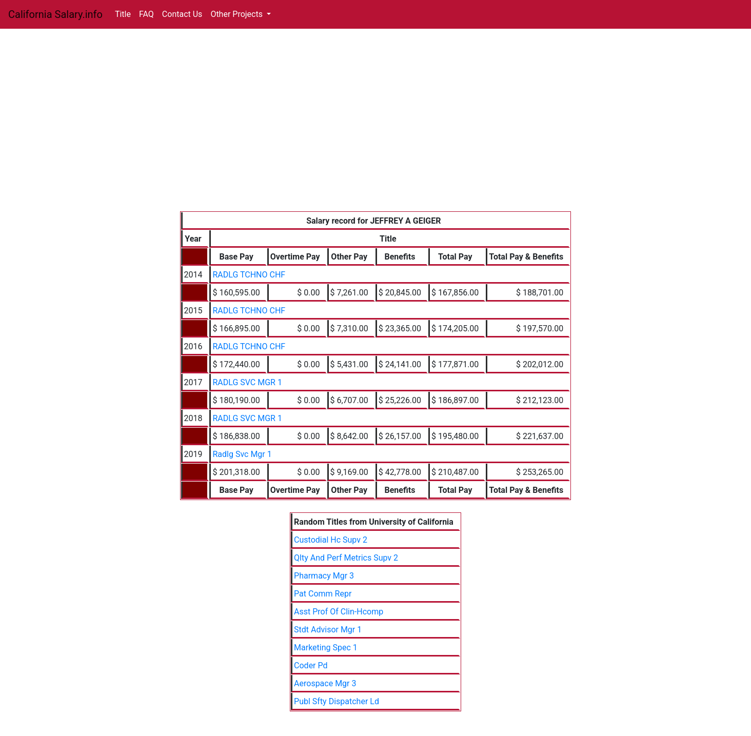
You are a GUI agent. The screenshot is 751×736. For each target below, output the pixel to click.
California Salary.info (55, 14)
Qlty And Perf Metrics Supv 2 (346, 558)
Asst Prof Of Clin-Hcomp (338, 611)
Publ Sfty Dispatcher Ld (336, 701)
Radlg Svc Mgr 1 (241, 454)
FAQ (146, 14)
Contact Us (182, 14)
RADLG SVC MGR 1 (247, 382)
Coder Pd (310, 665)
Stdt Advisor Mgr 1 (328, 629)
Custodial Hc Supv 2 (330, 540)
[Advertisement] (375, 134)
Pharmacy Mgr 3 (324, 576)
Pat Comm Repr (322, 594)
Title (123, 14)
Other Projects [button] (237, 14)
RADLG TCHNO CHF (248, 275)
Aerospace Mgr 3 (325, 683)
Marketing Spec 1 (326, 647)
